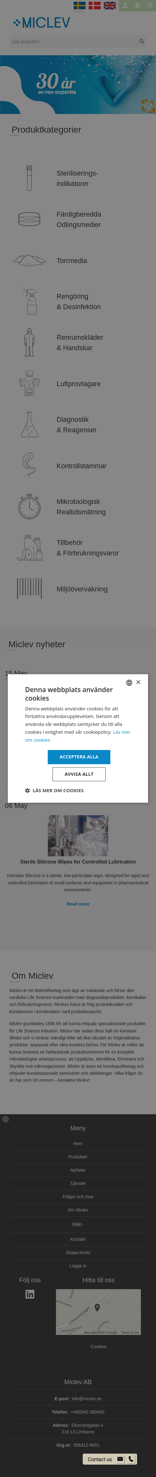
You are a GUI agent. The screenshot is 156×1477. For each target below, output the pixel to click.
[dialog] (78, 738)
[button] (54, 790)
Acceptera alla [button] (79, 757)
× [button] (138, 682)
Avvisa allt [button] (79, 774)
